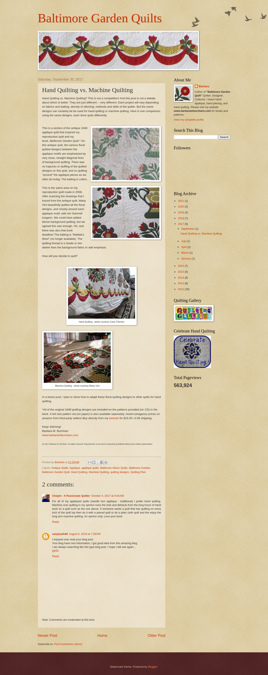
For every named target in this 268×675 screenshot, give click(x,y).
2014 (181, 277)
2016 (181, 265)
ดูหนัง (55, 550)
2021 (181, 200)
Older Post (156, 635)
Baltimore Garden (139, 467)
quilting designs (119, 472)
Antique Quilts (59, 467)
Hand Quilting (79, 472)
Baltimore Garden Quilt (56, 472)
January (186, 258)
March (185, 252)
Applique (75, 467)
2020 (181, 206)
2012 (181, 289)
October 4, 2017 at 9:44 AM (107, 495)
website (114, 418)
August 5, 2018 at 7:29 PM (84, 534)
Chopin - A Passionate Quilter (71, 495)
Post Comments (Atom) (68, 644)
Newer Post (47, 635)
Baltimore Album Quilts (114, 467)
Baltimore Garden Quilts (100, 18)
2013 (181, 283)
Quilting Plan (138, 472)
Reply (55, 521)
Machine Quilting (99, 472)
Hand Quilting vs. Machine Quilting (201, 233)
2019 (181, 212)
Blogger (152, 666)
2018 (181, 218)
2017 (181, 223)
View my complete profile (189, 119)
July (184, 241)
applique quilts (90, 467)
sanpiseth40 (60, 534)
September (188, 228)
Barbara (204, 86)
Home (102, 635)
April (184, 247)
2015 (181, 271)
